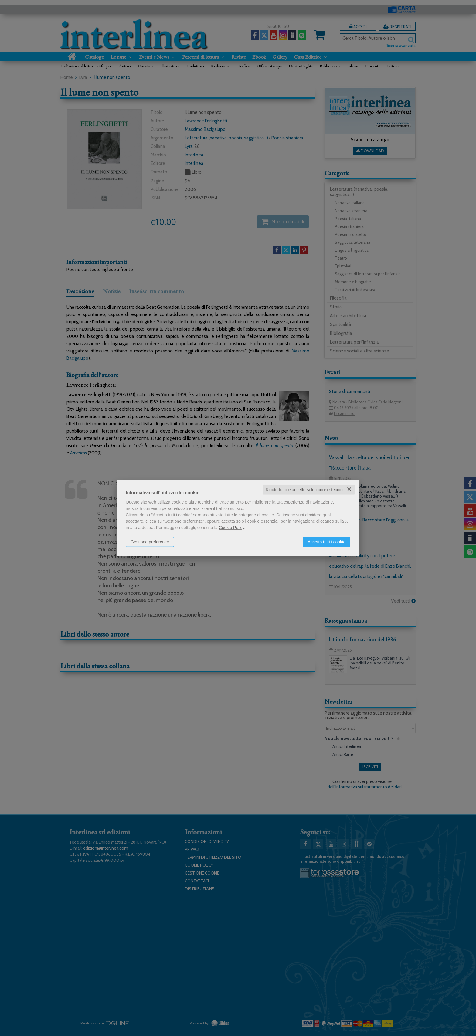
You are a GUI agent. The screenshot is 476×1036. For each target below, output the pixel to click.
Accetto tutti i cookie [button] (326, 541)
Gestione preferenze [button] (150, 541)
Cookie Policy (231, 527)
